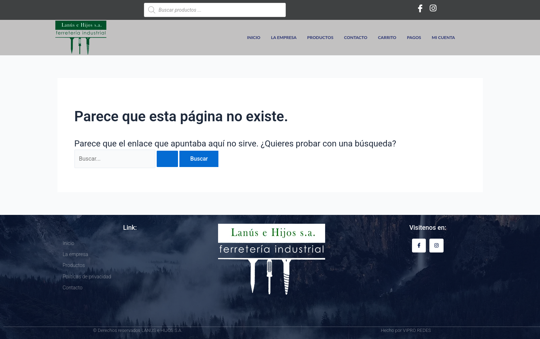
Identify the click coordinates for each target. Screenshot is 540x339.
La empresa (283, 37)
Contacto (355, 37)
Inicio (254, 37)
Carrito (387, 37)
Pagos (414, 37)
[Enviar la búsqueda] (167, 159)
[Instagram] (433, 8)
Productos (320, 37)
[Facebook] (420, 8)
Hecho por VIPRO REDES (406, 330)
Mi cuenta (443, 37)
